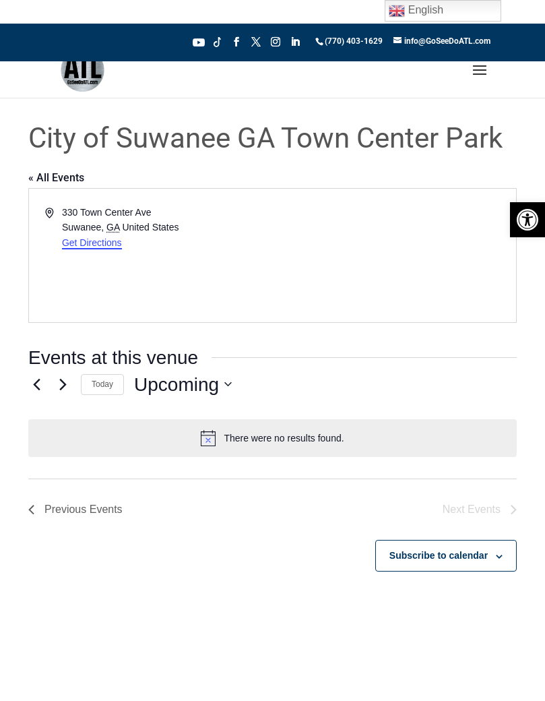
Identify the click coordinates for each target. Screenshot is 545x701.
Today (102, 384)
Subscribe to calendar (438, 555)
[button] (527, 219)
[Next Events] (63, 384)
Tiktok (218, 41)
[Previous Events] (36, 384)
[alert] (272, 438)
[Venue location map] (394, 255)
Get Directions (92, 242)
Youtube (199, 41)
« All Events (56, 177)
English (416, 11)
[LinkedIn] (295, 46)
